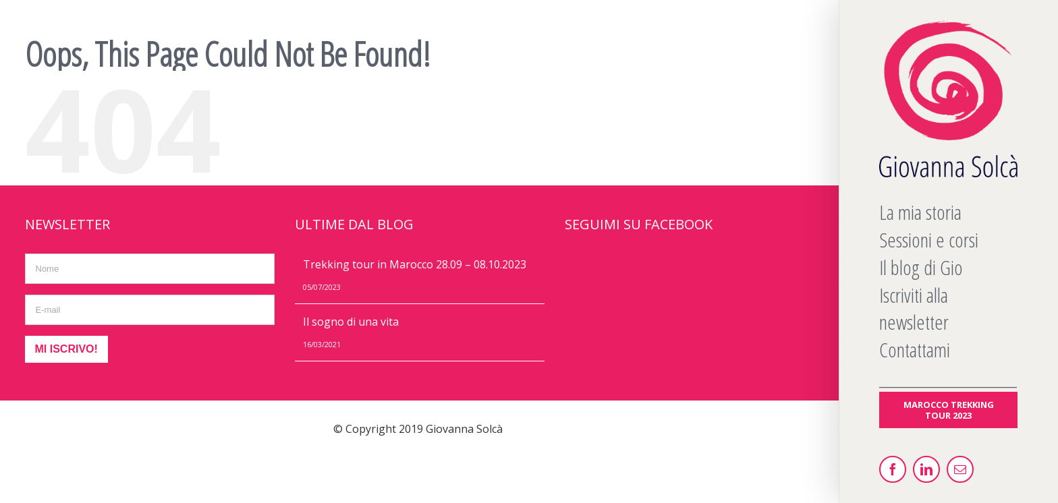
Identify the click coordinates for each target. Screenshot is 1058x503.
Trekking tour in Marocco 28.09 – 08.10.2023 (414, 264)
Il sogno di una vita (351, 321)
